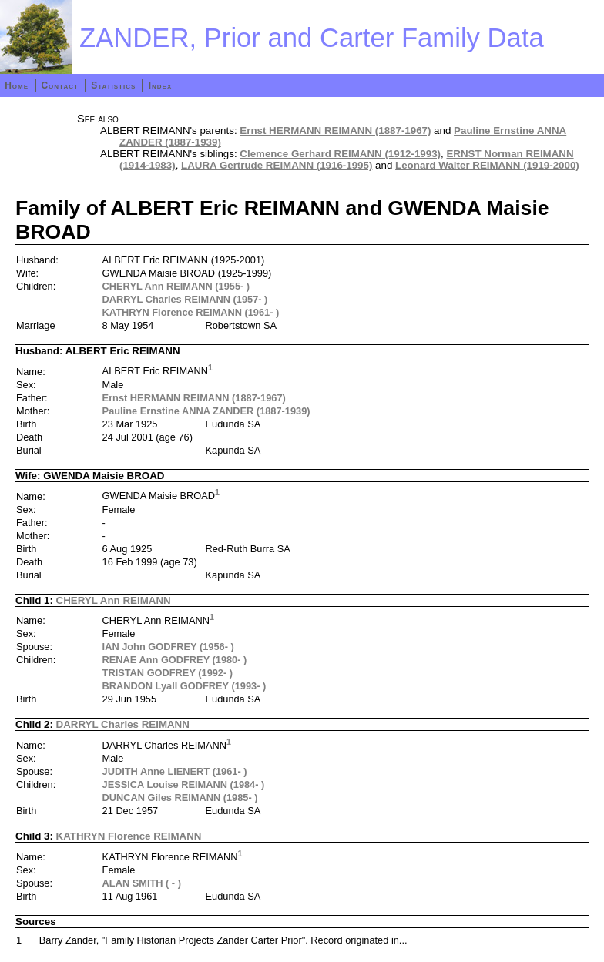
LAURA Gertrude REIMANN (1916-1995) (276, 165)
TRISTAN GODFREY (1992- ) (167, 673)
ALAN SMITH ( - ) (141, 883)
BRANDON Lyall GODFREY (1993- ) (184, 686)
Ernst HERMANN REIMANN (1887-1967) (335, 130)
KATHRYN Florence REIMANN (129, 836)
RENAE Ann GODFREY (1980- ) (174, 659)
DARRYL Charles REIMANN (123, 724)
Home (17, 85)
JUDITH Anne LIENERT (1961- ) (174, 771)
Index (161, 85)
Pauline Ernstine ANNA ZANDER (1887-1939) (206, 411)
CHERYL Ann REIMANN (113, 600)
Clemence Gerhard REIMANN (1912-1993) (340, 153)
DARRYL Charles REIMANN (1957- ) (185, 299)
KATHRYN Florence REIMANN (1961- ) (191, 312)
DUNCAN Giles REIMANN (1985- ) (180, 797)
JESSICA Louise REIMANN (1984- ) (183, 784)
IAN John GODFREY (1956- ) (168, 646)
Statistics (113, 85)
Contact (59, 85)
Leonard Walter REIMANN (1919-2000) (487, 165)
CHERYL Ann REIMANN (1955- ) (176, 286)
